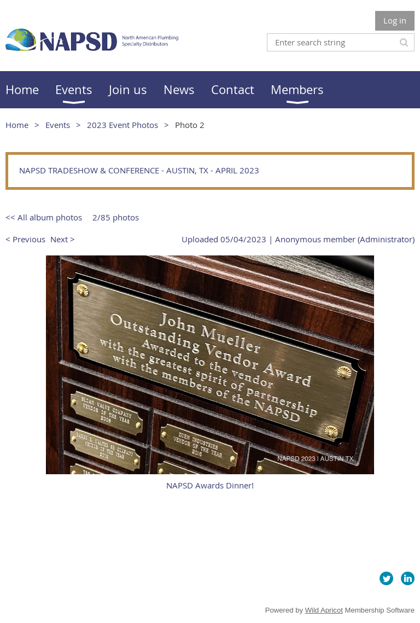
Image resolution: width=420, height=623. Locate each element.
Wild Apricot (324, 610)
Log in (394, 20)
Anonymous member (315, 239)
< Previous (25, 239)
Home (16, 124)
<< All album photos (43, 217)
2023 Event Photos (122, 124)
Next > (62, 239)
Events (57, 124)
